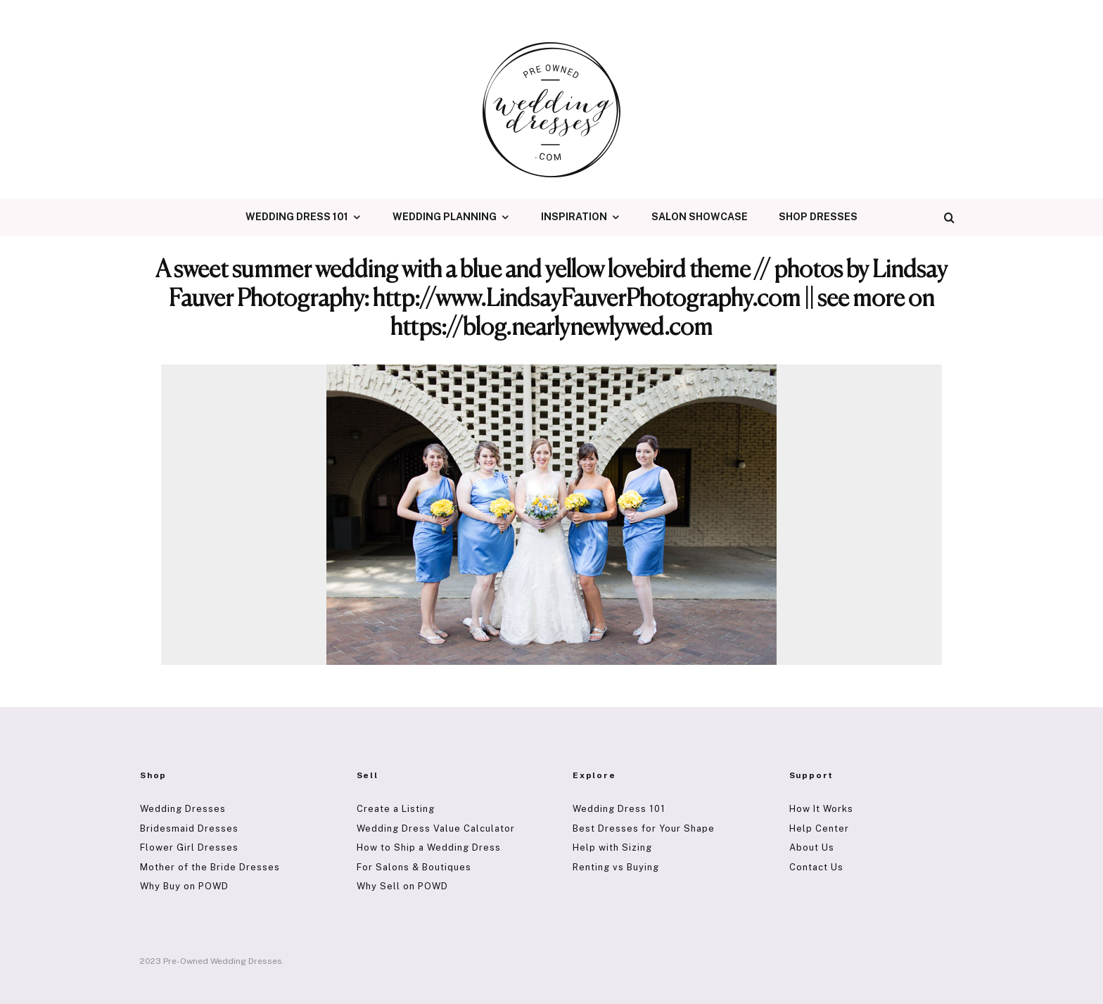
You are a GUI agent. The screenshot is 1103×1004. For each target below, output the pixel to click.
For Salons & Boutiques (414, 867)
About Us (811, 847)
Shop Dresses (818, 216)
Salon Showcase (699, 216)
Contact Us (816, 867)
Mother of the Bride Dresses (210, 867)
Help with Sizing (612, 847)
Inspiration (574, 216)
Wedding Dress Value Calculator (436, 828)
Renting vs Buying (616, 867)
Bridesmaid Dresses (189, 828)
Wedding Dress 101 (297, 216)
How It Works (821, 808)
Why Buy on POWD (184, 886)
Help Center (819, 828)
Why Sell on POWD (402, 886)
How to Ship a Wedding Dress (429, 847)
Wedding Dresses (183, 808)
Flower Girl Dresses (189, 847)
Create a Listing (396, 808)
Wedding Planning (445, 216)
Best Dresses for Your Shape (644, 828)
